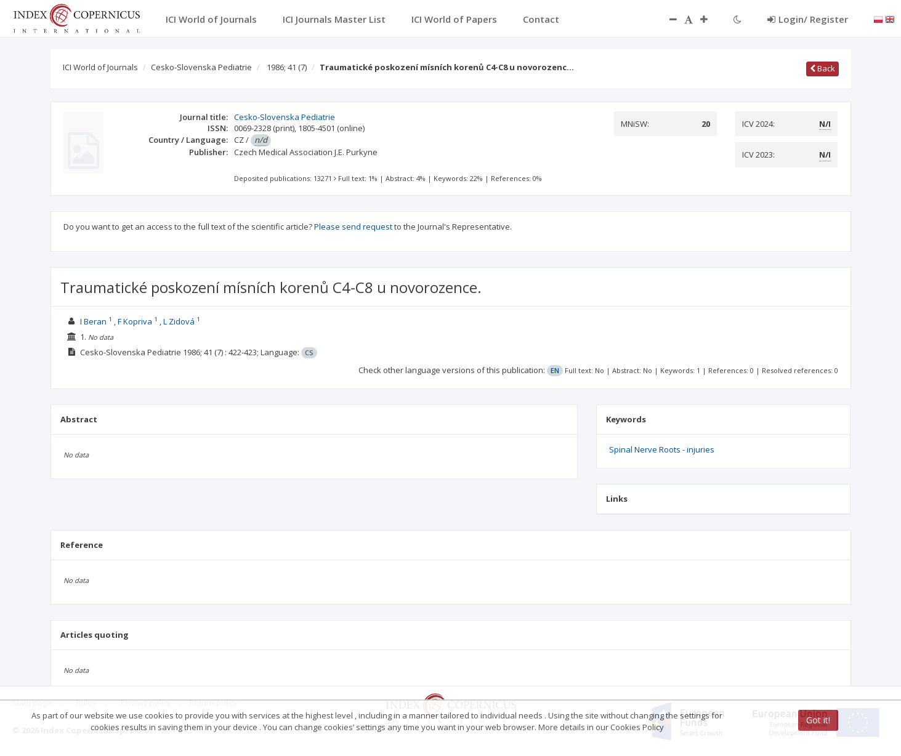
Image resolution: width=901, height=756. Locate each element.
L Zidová (179, 321)
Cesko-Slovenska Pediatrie (201, 67)
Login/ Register (807, 19)
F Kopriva (135, 321)
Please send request (353, 226)
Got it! (818, 720)
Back (822, 68)
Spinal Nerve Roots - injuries (661, 449)
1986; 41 (287, 67)
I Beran (93, 321)
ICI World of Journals (100, 67)
